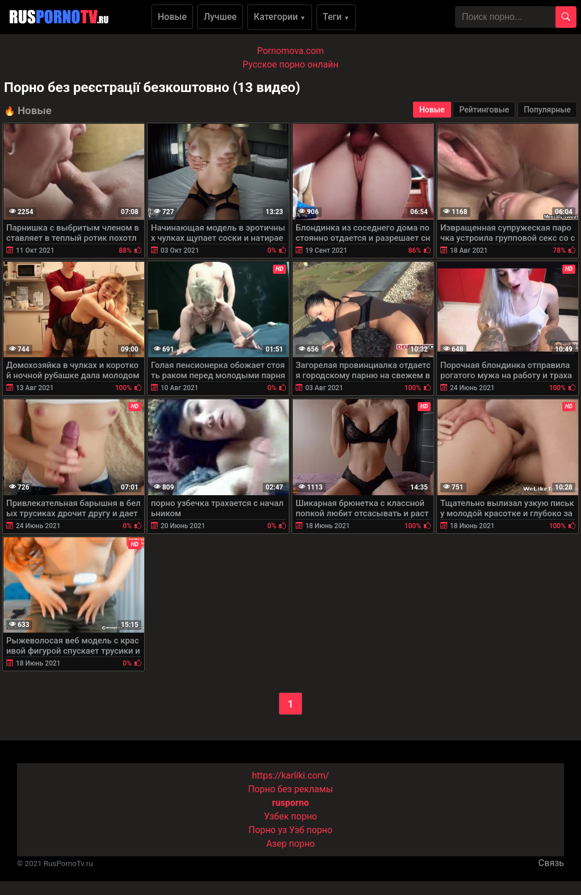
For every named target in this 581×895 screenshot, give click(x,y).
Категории (280, 16)
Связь (551, 863)
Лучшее (220, 16)
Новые (172, 16)
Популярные (547, 109)
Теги (336, 16)
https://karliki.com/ (290, 775)
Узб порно (310, 830)
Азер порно (290, 843)
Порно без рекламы (290, 789)
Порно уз (268, 830)
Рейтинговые (484, 109)
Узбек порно (290, 816)
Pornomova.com (290, 50)
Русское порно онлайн (291, 64)
